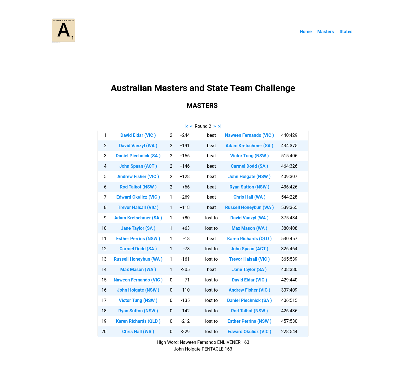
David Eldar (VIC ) (138, 135)
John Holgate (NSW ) (249, 176)
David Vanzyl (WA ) (138, 145)
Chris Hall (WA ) (249, 197)
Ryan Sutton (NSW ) (249, 187)
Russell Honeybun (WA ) (249, 207)
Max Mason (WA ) (249, 228)
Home (306, 31)
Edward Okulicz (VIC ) (138, 197)
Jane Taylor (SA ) (138, 228)
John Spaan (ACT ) (138, 166)
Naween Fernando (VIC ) (249, 135)
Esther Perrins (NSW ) (138, 238)
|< (186, 126)
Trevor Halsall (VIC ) (138, 207)
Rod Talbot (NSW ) (138, 187)
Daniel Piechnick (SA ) (138, 155)
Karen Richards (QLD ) (249, 238)
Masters (325, 31)
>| (219, 126)
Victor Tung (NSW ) (249, 155)
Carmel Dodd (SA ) (249, 166)
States (345, 31)
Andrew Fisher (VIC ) (138, 176)
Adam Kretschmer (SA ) (249, 145)
